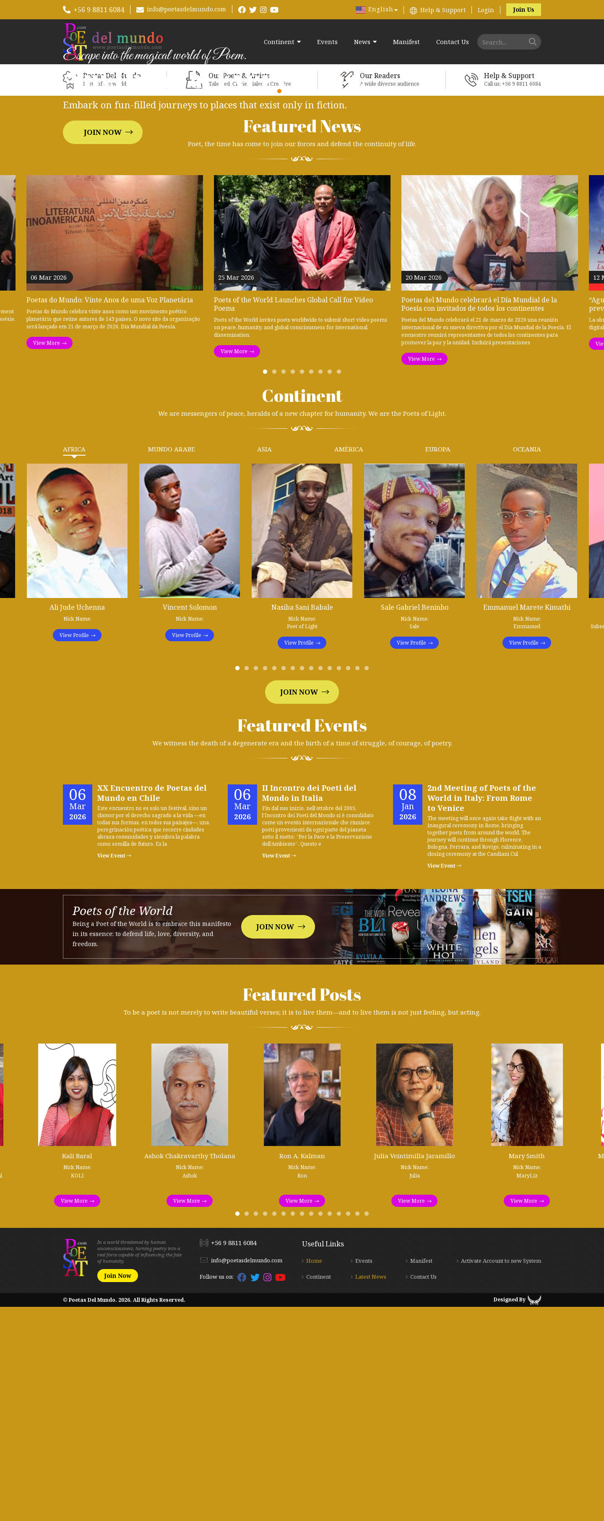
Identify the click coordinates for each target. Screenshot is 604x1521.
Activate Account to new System (501, 1475)
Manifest (406, 42)
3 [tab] (285, 588)
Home (314, 1475)
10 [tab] (322, 884)
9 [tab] (340, 588)
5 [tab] (303, 588)
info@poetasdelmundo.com (186, 9)
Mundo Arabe (171, 663)
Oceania (527, 663)
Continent (279, 42)
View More (46, 557)
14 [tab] (359, 884)
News (362, 42)
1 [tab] (267, 588)
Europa (437, 663)
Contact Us (452, 42)
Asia (264, 663)
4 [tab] (294, 588)
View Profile (74, 849)
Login (486, 10)
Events (327, 42)
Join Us (523, 9)
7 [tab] (322, 588)
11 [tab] (331, 884)
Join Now (103, 239)
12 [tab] (340, 884)
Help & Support (443, 10)
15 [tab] (368, 884)
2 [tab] (276, 588)
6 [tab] (313, 588)
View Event (114, 1069)
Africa (74, 663)
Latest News (370, 1491)
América (348, 663)
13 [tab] (350, 884)
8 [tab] (331, 588)
